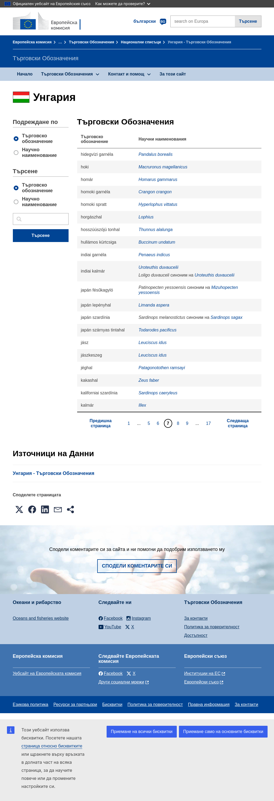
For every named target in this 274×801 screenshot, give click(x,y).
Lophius (145, 217)
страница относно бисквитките (51, 746)
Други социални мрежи (121, 682)
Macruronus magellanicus (162, 167)
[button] (19, 509)
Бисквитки (112, 704)
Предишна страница (101, 423)
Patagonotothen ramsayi (161, 367)
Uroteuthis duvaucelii (158, 267)
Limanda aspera (153, 305)
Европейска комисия (32, 42)
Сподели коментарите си (137, 566)
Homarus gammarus (157, 179)
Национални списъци (141, 42)
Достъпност (196, 635)
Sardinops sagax (226, 317)
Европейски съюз (201, 682)
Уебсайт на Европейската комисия (47, 673)
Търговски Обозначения (91, 42)
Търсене (248, 21)
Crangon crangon (155, 192)
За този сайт (173, 74)
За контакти (196, 618)
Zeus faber (148, 380)
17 (209, 423)
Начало (25, 74)
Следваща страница (238, 423)
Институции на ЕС (202, 673)
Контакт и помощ (126, 74)
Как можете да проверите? (122, 3)
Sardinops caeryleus (157, 393)
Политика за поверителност (212, 627)
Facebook (111, 673)
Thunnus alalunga (155, 229)
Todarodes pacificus (157, 330)
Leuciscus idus (152, 342)
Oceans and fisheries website (41, 618)
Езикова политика (30, 704)
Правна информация (209, 704)
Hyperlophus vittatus (157, 204)
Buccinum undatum (156, 242)
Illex (142, 405)
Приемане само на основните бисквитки (223, 731)
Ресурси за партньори (75, 704)
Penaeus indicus (154, 254)
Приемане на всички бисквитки (141, 731)
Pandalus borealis (155, 154)
